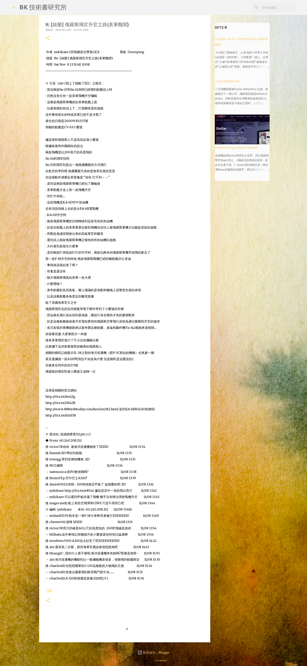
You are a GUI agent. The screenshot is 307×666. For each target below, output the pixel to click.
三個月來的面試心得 (227, 81)
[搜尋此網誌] (274, 7)
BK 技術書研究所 (43, 7)
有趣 (49, 590)
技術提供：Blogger (153, 652)
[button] (47, 38)
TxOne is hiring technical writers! (236, 147)
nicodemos (161, 660)
